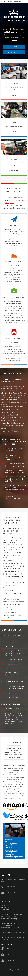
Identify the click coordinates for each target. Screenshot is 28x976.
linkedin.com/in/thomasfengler (9, 919)
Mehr (14, 95)
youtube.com (10, 960)
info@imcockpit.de (12, 892)
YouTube (14, 171)
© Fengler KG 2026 (14, 970)
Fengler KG (4, 905)
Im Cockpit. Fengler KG (14, 2)
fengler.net (14, 52)
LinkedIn (9, 954)
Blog (8, 948)
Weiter (14, 47)
